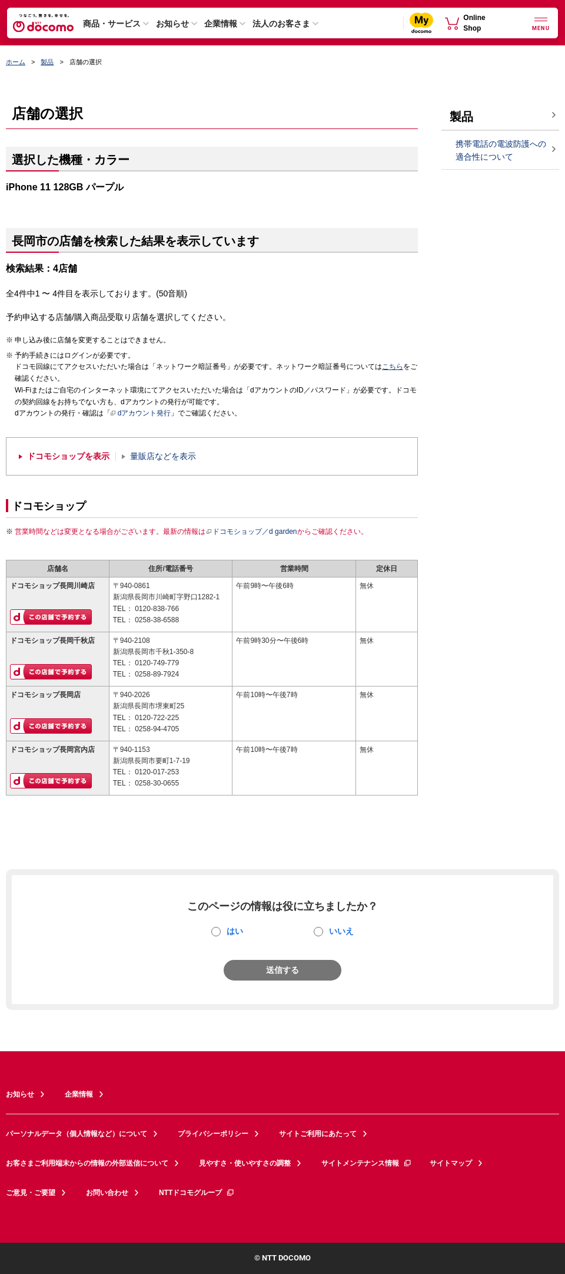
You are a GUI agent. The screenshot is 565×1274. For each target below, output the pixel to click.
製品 (47, 61)
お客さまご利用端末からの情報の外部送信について (87, 1163)
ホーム (15, 61)
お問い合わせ (107, 1193)
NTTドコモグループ (197, 1192)
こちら (392, 366)
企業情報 (220, 23)
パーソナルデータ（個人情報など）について (76, 1134)
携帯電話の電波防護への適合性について (501, 150)
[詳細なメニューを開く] (541, 22)
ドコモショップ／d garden (251, 531)
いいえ (341, 931)
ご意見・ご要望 (30, 1193)
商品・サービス (112, 23)
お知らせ (172, 23)
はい (235, 931)
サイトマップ (451, 1163)
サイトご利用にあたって (318, 1134)
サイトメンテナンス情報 (366, 1163)
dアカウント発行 (141, 414)
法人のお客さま (281, 23)
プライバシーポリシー (213, 1134)
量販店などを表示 (163, 456)
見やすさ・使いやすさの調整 (245, 1163)
